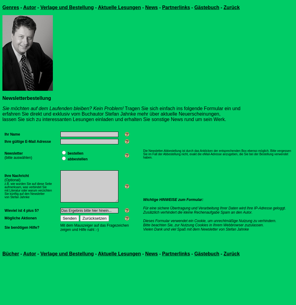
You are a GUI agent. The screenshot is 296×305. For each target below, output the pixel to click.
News (151, 7)
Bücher (10, 253)
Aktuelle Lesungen (119, 7)
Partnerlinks (176, 7)
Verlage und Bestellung (67, 7)
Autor (29, 7)
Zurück (232, 7)
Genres (10, 7)
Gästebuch (206, 7)
